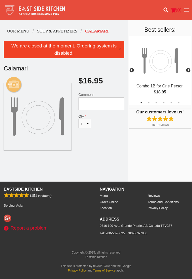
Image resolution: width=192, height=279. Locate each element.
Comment (101, 101)
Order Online (109, 202)
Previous (131, 70)
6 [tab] (178, 102)
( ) (176, 10)
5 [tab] (171, 102)
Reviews (154, 196)
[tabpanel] (160, 70)
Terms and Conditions (163, 202)
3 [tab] (156, 102)
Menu (104, 196)
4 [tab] (163, 102)
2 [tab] (148, 102)
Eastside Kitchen (23, 189)
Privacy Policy (158, 208)
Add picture (14, 84)
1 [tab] (141, 102)
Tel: (123, 233)
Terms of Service (104, 270)
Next (188, 70)
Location (106, 208)
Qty (84, 121)
